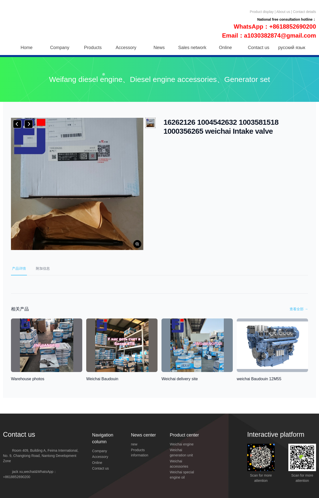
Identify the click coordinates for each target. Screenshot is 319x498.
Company (59, 47)
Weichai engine (181, 444)
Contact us (258, 47)
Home (26, 47)
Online (225, 47)
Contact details (304, 12)
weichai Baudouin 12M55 (259, 379)
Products (93, 47)
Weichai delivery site (179, 379)
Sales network (192, 47)
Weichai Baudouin (102, 379)
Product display (262, 12)
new (134, 444)
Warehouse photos (27, 379)
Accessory (126, 47)
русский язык (291, 47)
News (159, 47)
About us (283, 12)
